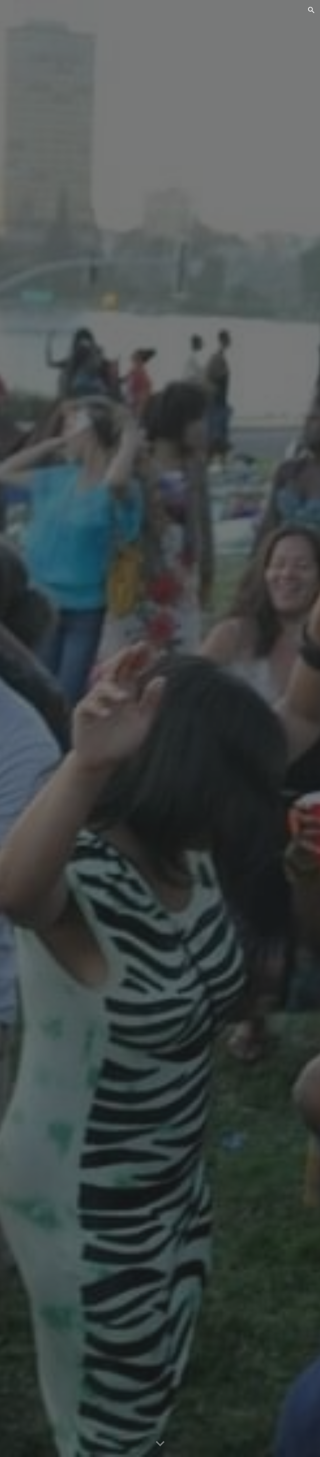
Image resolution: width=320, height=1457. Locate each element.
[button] (311, 10)
